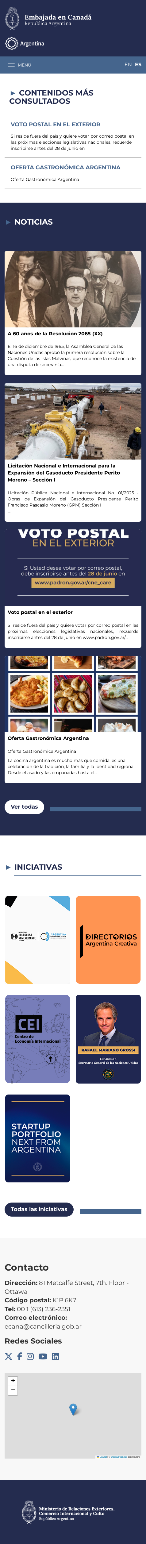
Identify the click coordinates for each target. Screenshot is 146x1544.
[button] (73, 1409)
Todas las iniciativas (39, 1209)
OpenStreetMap (119, 1457)
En (128, 64)
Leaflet (102, 1457)
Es (138, 64)
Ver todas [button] (24, 806)
